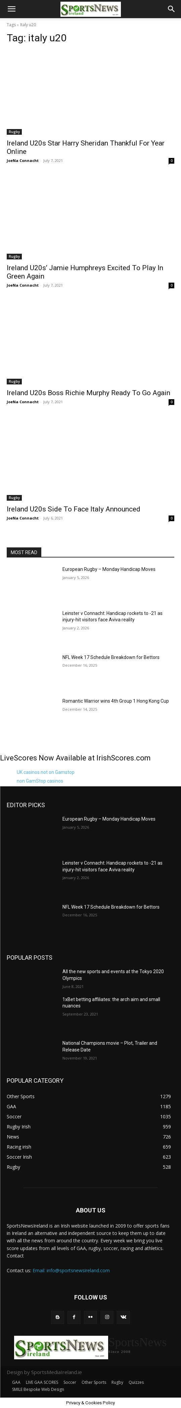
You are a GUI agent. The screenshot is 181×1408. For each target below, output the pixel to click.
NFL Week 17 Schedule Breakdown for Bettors (111, 657)
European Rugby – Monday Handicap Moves (108, 569)
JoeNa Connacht (23, 160)
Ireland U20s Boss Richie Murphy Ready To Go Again (88, 393)
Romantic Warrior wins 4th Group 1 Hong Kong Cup (115, 701)
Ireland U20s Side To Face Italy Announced (73, 509)
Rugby (14, 131)
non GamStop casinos (40, 781)
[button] (11, 9)
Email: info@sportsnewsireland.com (71, 1270)
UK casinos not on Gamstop (46, 772)
